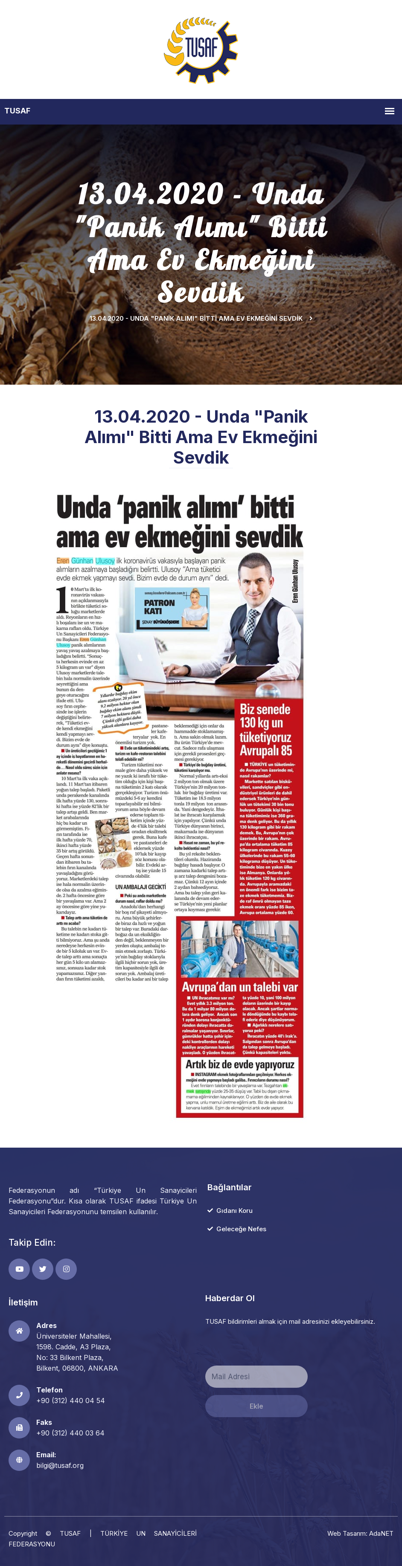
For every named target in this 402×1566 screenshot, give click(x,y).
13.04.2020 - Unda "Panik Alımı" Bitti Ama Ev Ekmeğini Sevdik (196, 318)
